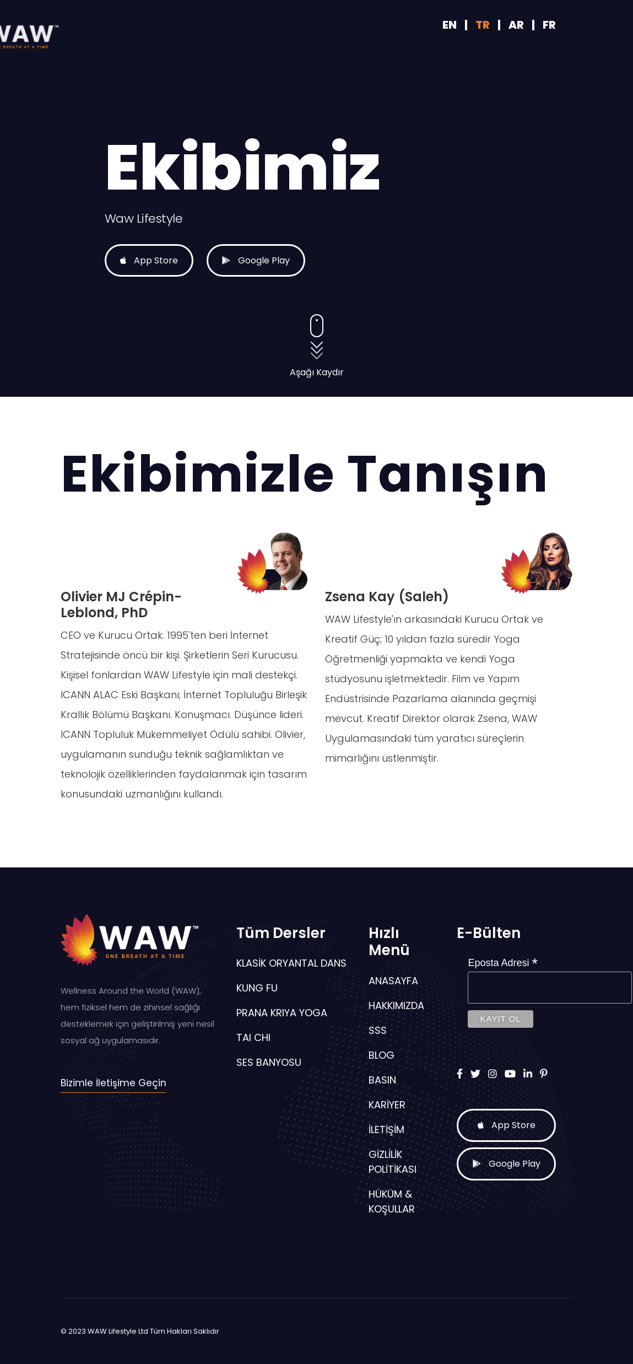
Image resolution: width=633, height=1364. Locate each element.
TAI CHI (253, 1037)
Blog (381, 1055)
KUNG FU (257, 988)
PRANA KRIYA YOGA (281, 1013)
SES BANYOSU (268, 1062)
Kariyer (387, 1105)
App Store (116, 272)
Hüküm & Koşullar (392, 1201)
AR (516, 25)
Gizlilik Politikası (392, 1161)
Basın (382, 1080)
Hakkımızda (396, 1005)
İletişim (386, 1129)
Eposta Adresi (503, 963)
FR (549, 25)
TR (482, 25)
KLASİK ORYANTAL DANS (291, 963)
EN (450, 25)
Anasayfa (393, 981)
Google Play (243, 272)
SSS (378, 1030)
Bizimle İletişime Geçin (113, 1083)
